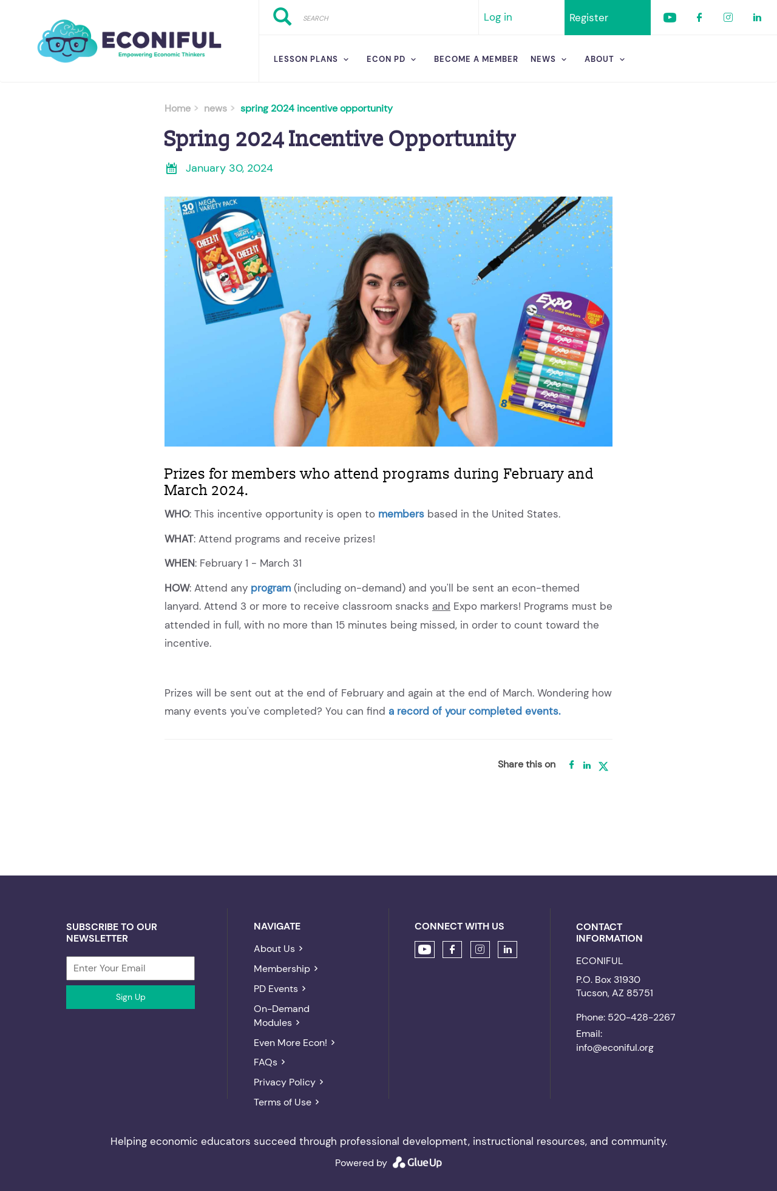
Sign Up (131, 996)
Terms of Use (282, 1102)
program (271, 588)
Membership (282, 968)
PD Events (276, 988)
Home (178, 108)
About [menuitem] (599, 59)
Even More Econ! (290, 1042)
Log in (498, 17)
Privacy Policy (285, 1082)
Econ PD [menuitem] (386, 59)
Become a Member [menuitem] (476, 59)
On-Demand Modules (282, 1015)
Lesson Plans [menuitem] (306, 59)
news (215, 108)
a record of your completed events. (474, 711)
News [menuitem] (543, 59)
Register (588, 17)
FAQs (265, 1062)
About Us (274, 948)
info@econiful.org (615, 1047)
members (401, 514)
